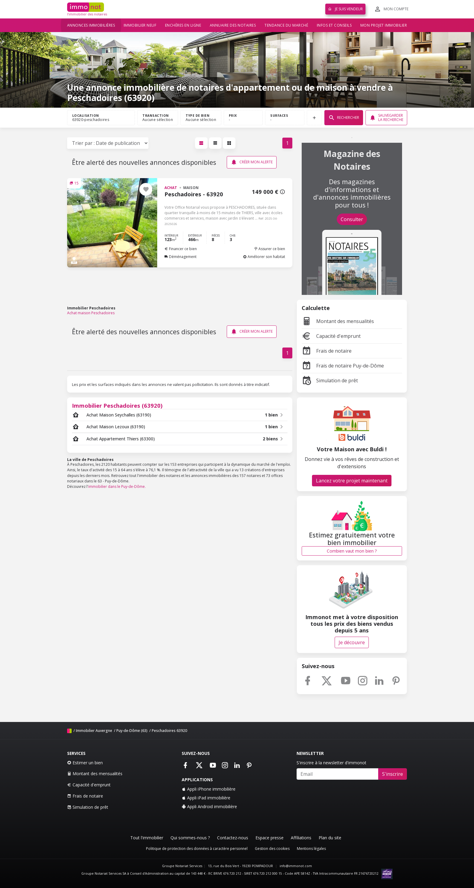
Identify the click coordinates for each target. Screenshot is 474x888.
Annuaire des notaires (233, 25)
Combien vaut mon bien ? (352, 551)
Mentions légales (311, 848)
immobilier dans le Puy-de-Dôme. (117, 486)
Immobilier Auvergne (94, 730)
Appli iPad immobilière (206, 798)
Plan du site (330, 838)
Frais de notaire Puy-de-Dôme (343, 365)
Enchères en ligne (183, 25)
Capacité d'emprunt (331, 336)
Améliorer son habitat (264, 256)
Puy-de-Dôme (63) (132, 730)
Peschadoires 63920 (169, 730)
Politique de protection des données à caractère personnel (197, 848)
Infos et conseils (334, 25)
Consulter (352, 219)
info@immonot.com (296, 866)
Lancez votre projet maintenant (352, 480)
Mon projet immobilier (383, 25)
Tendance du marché (286, 25)
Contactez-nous (232, 838)
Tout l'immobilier (146, 838)
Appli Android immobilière (209, 806)
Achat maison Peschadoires (91, 312)
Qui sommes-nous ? (190, 838)
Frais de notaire (327, 351)
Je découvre (352, 642)
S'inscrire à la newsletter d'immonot (331, 763)
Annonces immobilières (91, 25)
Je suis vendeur (345, 8)
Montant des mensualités (338, 321)
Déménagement (180, 256)
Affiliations (301, 838)
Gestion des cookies (272, 848)
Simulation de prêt (330, 380)
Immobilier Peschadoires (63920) (117, 405)
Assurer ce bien (269, 248)
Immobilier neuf (140, 25)
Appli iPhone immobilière (208, 789)
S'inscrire (392, 774)
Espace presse (269, 838)
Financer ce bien (180, 248)
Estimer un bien (85, 763)
